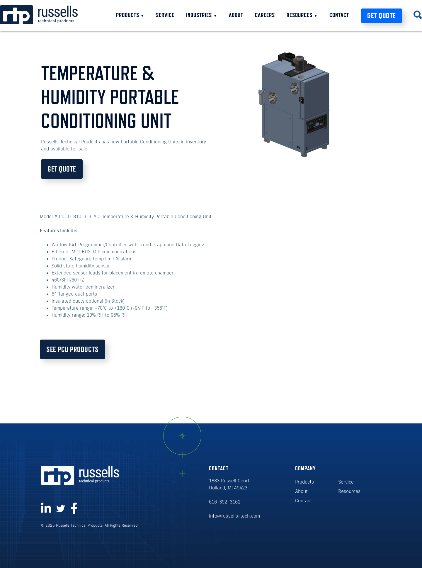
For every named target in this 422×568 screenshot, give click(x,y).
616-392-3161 (224, 502)
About (236, 15)
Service (165, 15)
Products (130, 15)
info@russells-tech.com (234, 516)
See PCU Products (72, 349)
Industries (201, 15)
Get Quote (381, 15)
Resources (302, 15)
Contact (339, 15)
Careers (265, 15)
